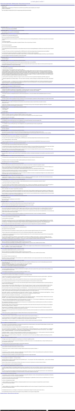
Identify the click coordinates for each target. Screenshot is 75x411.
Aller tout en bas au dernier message (5, 3)
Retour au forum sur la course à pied (24, 3)
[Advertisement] (37, 18)
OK (47, 410)
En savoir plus (44, 410)
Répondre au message (15, 3)
